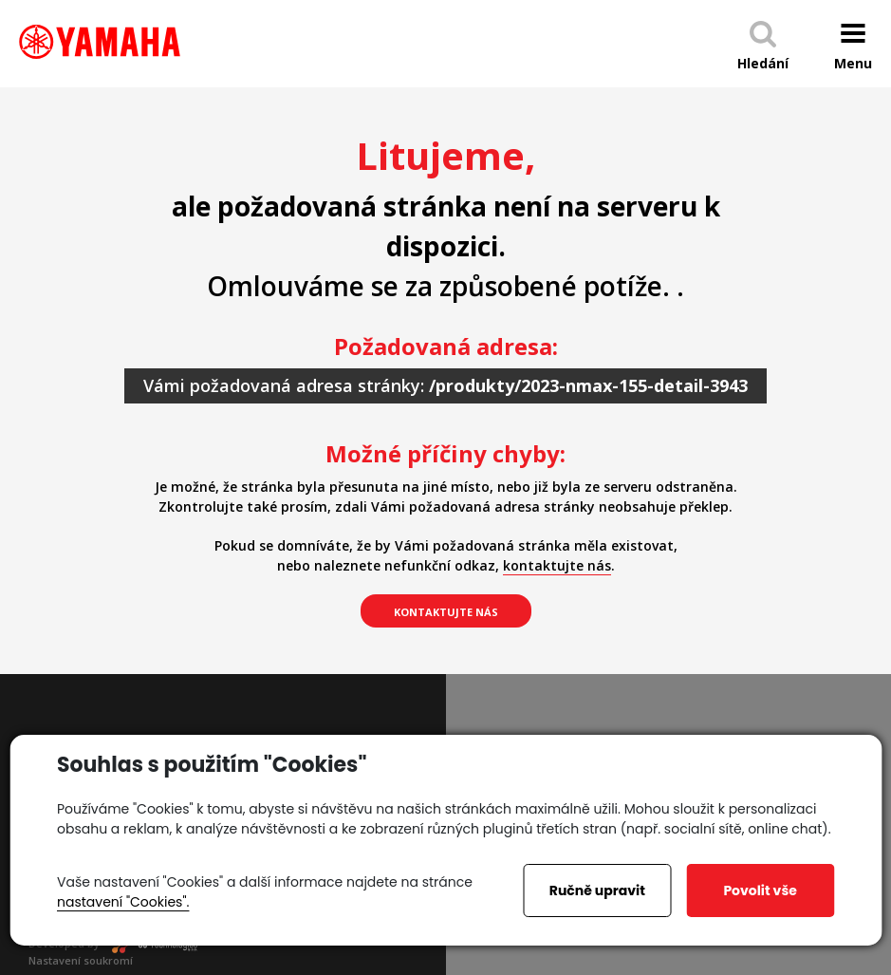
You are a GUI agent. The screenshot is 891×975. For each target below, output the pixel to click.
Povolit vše (759, 890)
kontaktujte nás (557, 565)
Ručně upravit (597, 890)
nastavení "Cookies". (123, 901)
